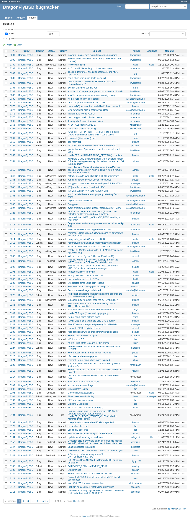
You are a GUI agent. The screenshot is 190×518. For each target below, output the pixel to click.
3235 (12, 335)
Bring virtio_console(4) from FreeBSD (86, 239)
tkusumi (135, 106)
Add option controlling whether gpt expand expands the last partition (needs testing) (95, 295)
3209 (12, 385)
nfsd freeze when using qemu (82, 356)
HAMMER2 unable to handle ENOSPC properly (91, 320)
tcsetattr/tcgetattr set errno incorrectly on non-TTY (92, 309)
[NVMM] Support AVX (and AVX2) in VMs (88, 191)
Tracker (40, 51)
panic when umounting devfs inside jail (87, 78)
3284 (12, 275)
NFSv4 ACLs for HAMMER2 (81, 125)
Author (136, 51)
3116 (12, 492)
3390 (12, 60)
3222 (12, 365)
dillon (151, 437)
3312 (12, 243)
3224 (12, 360)
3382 (12, 95)
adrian (135, 161)
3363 (12, 133)
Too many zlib (74, 142)
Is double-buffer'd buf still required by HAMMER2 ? (93, 300)
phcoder (136, 145)
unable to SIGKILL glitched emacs (84, 328)
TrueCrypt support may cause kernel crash (89, 246)
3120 (12, 483)
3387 (12, 73)
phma (135, 317)
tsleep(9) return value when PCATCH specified (91, 422)
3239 (12, 328)
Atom (173, 509)
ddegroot (135, 437)
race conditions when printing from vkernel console (93, 332)
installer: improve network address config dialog (91, 95)
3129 (12, 473)
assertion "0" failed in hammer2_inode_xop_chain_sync (95, 450)
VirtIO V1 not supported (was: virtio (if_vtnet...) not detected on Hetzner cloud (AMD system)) (92, 212)
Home (4, 1)
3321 (12, 218)
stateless (135, 473)
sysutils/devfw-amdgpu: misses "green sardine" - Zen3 (94, 208)
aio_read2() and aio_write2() (82, 128)
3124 (12, 478)
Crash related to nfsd (78, 389)
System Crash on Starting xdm (83, 87)
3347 (12, 176)
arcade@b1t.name (135, 99)
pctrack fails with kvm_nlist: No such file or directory (93, 176)
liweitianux (135, 55)
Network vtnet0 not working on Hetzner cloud (90, 229)
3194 (12, 415)
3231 (12, 339)
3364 (12, 128)
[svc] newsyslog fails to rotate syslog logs (88, 110)
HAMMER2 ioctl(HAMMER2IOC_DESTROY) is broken (95, 155)
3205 (12, 392)
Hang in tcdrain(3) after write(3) (83, 381)
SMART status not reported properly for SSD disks (92, 324)
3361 (12, 138)
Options (11, 38)
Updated (169, 51)
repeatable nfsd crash (78, 426)
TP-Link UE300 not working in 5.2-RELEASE (90, 433)
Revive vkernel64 (76, 64)
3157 (12, 433)
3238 (12, 332)
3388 (12, 68)
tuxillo (135, 64)
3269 (12, 300)
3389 (12, 64)
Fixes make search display (81, 396)
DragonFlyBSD (25, 55)
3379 (12, 102)
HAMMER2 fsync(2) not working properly (88, 313)
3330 (12, 204)
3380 (12, 99)
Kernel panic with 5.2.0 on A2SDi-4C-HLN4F (90, 473)
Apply (9, 45)
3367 (12, 121)
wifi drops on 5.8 (76, 339)
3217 (12, 377)
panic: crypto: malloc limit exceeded (85, 117)
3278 (12, 290)
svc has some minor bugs (80, 385)
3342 (12, 187)
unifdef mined (74, 470)
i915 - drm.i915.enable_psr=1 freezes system (90, 68)
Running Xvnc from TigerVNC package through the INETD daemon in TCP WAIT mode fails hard (93, 261)
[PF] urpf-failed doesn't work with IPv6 (86, 187)
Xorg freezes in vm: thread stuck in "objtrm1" (90, 352)
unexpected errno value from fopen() (86, 283)
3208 (12, 389)
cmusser (135, 286)
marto (135, 87)
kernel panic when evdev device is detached (89, 179)
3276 (12, 295)
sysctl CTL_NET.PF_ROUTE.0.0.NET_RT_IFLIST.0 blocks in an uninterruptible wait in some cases (93, 133)
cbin (135, 450)
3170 (12, 426)
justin (135, 343)
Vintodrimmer (135, 483)
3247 (12, 317)
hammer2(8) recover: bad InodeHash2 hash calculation (95, 106)
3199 (12, 400)
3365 (12, 125)
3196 (12, 407)
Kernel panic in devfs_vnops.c (82, 335)
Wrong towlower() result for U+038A (85, 275)
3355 (12, 145)
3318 (12, 224)
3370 (12, 117)
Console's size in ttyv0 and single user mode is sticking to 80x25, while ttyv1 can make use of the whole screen (95, 442)
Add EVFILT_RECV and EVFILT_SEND (87, 466)
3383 (12, 91)
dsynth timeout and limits (80, 200)
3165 (12, 430)
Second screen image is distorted (84, 290)
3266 (12, 305)
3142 (12, 455)
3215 (12, 381)
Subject (97, 51)
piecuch (135, 256)
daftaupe (135, 183)
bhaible (135, 275)
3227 (12, 348)
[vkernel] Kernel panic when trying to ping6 (89, 360)
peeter (135, 179)
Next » (45, 501)
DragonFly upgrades (78, 404)
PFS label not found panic (80, 400)
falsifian (135, 295)
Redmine (86, 516)
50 (78, 501)
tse (135, 339)
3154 (12, 437)
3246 (12, 320)
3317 (12, 229)
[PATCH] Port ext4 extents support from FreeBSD (92, 145)
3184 (12, 422)
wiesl (135, 478)
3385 (12, 83)
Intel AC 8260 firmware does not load (86, 483)
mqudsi (135, 371)
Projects (12, 1)
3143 (12, 450)
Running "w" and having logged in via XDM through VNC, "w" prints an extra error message (93, 267)
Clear (19, 45)
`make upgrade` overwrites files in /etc (86, 102)
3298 (12, 267)
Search (120, 6)
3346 (12, 179)
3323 (12, 213)
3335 (12, 195)
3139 (12, 461)
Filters (10, 29)
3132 (12, 470)
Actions (183, 55)
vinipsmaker (135, 125)
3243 (12, 324)
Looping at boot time (78, 430)
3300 (12, 261)
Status (11, 33)
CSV (179, 509)
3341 (12, 191)
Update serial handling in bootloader (85, 437)
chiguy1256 (135, 461)
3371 (12, 113)
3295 (12, 272)
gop (135, 430)
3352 (12, 155)
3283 (12, 279)
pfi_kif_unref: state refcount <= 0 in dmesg (88, 343)
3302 (12, 256)
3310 (12, 251)
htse (135, 396)
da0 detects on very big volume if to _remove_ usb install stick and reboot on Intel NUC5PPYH (96, 491)
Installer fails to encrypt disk (81, 113)
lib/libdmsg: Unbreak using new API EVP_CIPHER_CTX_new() (85, 455)
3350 (12, 170)
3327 (12, 208)
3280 (12, 286)
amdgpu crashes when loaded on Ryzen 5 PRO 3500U (95, 183)
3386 (12, 78)
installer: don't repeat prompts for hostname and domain (95, 91)
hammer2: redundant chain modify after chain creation (94, 243)
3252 (12, 309)
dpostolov (135, 487)
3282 (12, 283)
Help (19, 1)
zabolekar (135, 224)
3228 (12, 343)
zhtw (135, 360)
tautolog (136, 466)
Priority (63, 51)
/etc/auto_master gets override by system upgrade (92, 55)
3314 (12, 239)
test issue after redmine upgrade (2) (85, 407)
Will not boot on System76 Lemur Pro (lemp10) (91, 256)
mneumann (135, 68)
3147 (12, 447)
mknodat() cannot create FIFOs (83, 279)
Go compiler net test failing (81, 392)
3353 (12, 150)
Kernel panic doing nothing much (84, 317)
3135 (12, 466)
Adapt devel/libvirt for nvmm (81, 272)
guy (135, 73)
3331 (12, 200)
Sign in (184, 1)
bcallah (135, 470)
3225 (12, 356)
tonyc (135, 138)
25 (74, 501)
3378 (12, 106)
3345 (12, 183)
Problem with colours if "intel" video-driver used (91, 487)
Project (26, 51)
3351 (12, 161)
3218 (12, 371)
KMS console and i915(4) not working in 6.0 (89, 286)
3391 (12, 55)
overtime (135, 442)
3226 (12, 352)
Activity (20, 18)
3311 (12, 246)
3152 (12, 442)
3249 (12, 313)
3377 (12, 110)
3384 (12, 87)
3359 (12, 142)
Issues (32, 18)
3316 (12, 234)
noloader (135, 381)
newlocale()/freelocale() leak (82, 138)
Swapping (73, 204)
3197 (12, 404)
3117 (12, 487)
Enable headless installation (81, 447)
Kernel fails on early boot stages (83, 99)
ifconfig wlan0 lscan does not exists (85, 121)
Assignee (152, 51)
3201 (12, 396)
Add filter (145, 33)
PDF (185, 509)
